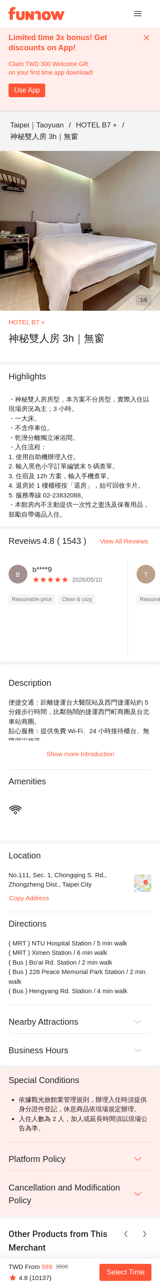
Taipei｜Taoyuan (37, 125)
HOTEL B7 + (96, 125)
